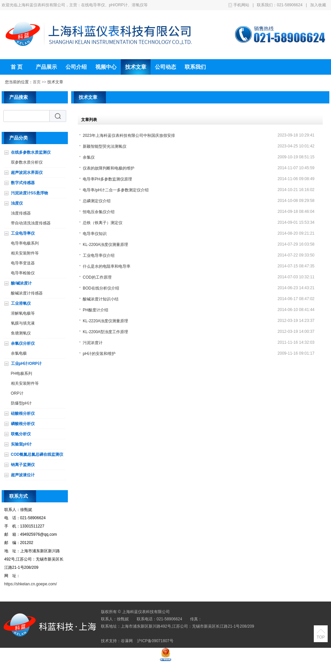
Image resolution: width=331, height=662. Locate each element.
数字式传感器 (23, 182)
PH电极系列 (21, 373)
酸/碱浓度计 (21, 283)
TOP (321, 637)
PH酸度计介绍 (95, 310)
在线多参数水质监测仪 (31, 152)
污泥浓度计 (93, 342)
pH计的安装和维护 (99, 353)
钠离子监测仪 (23, 464)
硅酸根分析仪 (23, 413)
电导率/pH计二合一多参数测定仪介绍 (116, 190)
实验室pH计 (21, 444)
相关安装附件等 (25, 253)
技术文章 (135, 67)
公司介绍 (76, 67)
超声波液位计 (23, 475)
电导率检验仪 (23, 273)
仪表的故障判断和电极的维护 (108, 168)
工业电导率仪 (23, 233)
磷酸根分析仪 (23, 423)
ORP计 (17, 393)
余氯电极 (19, 353)
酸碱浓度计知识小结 (100, 299)
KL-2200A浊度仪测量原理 (105, 244)
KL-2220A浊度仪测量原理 (105, 321)
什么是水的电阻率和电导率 (106, 266)
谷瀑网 (127, 641)
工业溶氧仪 (21, 303)
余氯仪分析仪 (23, 343)
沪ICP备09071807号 (155, 641)
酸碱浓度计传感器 (27, 293)
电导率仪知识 (95, 233)
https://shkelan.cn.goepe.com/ (30, 584)
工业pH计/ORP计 (26, 363)
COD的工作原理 (97, 277)
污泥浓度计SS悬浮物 (29, 193)
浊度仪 (17, 203)
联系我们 (195, 67)
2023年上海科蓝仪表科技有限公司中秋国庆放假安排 (129, 135)
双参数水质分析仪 (27, 162)
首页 (37, 82)
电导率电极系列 (25, 243)
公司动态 (165, 67)
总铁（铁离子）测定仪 (102, 222)
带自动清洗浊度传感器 (31, 223)
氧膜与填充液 (23, 323)
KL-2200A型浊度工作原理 (105, 332)
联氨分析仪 (21, 434)
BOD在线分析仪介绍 (101, 288)
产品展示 (46, 67)
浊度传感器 (21, 213)
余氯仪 (89, 157)
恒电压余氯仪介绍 (99, 212)
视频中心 (106, 67)
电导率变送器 (23, 263)
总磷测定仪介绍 (97, 201)
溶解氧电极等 (23, 313)
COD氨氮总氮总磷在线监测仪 (37, 454)
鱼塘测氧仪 (21, 333)
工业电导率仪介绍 (99, 255)
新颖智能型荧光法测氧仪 (104, 146)
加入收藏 (318, 5)
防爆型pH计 (21, 403)
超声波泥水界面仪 (27, 172)
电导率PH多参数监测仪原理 (107, 179)
